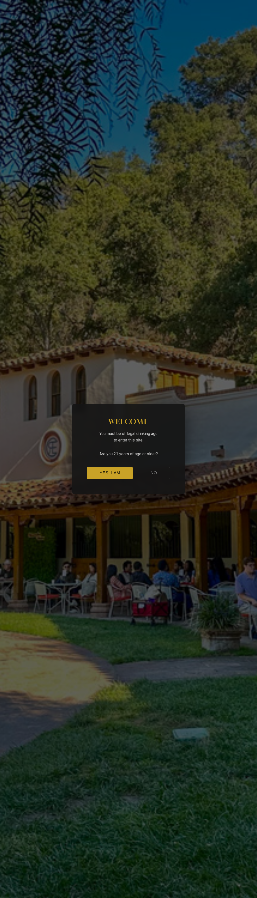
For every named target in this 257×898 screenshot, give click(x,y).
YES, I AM (110, 473)
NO (154, 473)
